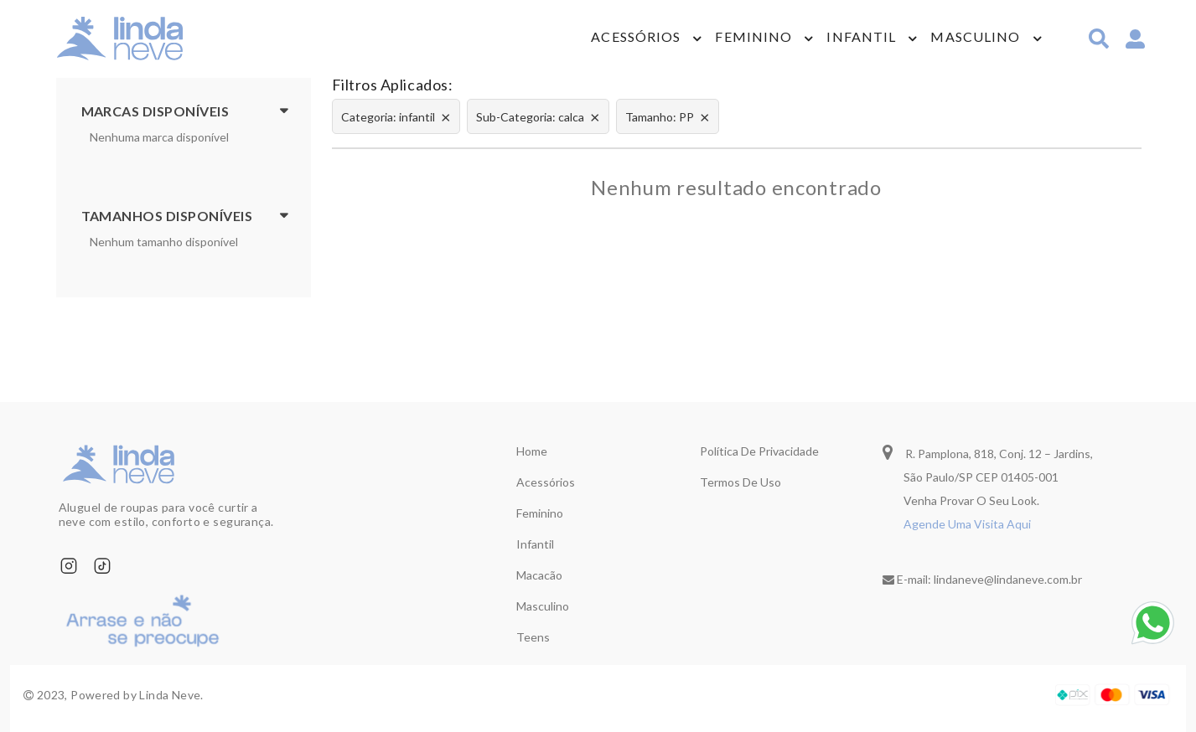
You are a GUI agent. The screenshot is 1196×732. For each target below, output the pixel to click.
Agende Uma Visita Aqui (967, 524)
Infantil (861, 38)
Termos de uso (740, 482)
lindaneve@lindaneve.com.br (1008, 579)
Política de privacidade (759, 451)
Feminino (753, 38)
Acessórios (636, 38)
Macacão (539, 575)
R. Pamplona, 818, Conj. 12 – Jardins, (988, 452)
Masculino (975, 38)
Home (531, 451)
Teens (533, 637)
